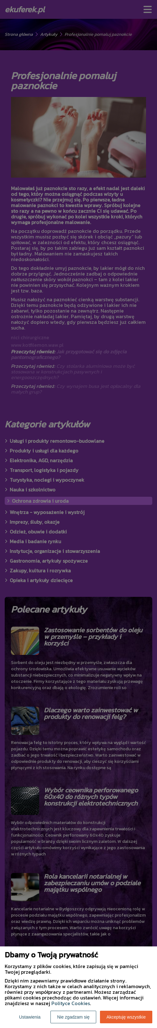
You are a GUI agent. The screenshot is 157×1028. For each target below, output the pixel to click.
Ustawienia (29, 1017)
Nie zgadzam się (73, 1017)
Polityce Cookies (70, 1003)
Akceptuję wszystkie (126, 1017)
